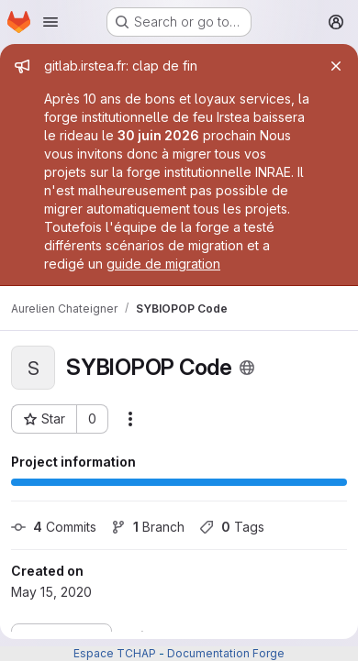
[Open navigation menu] (50, 22)
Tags (231, 526)
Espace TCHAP (114, 653)
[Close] (336, 66)
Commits (53, 526)
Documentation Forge (226, 653)
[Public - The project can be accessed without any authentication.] (247, 367)
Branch (148, 526)
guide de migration (163, 263)
